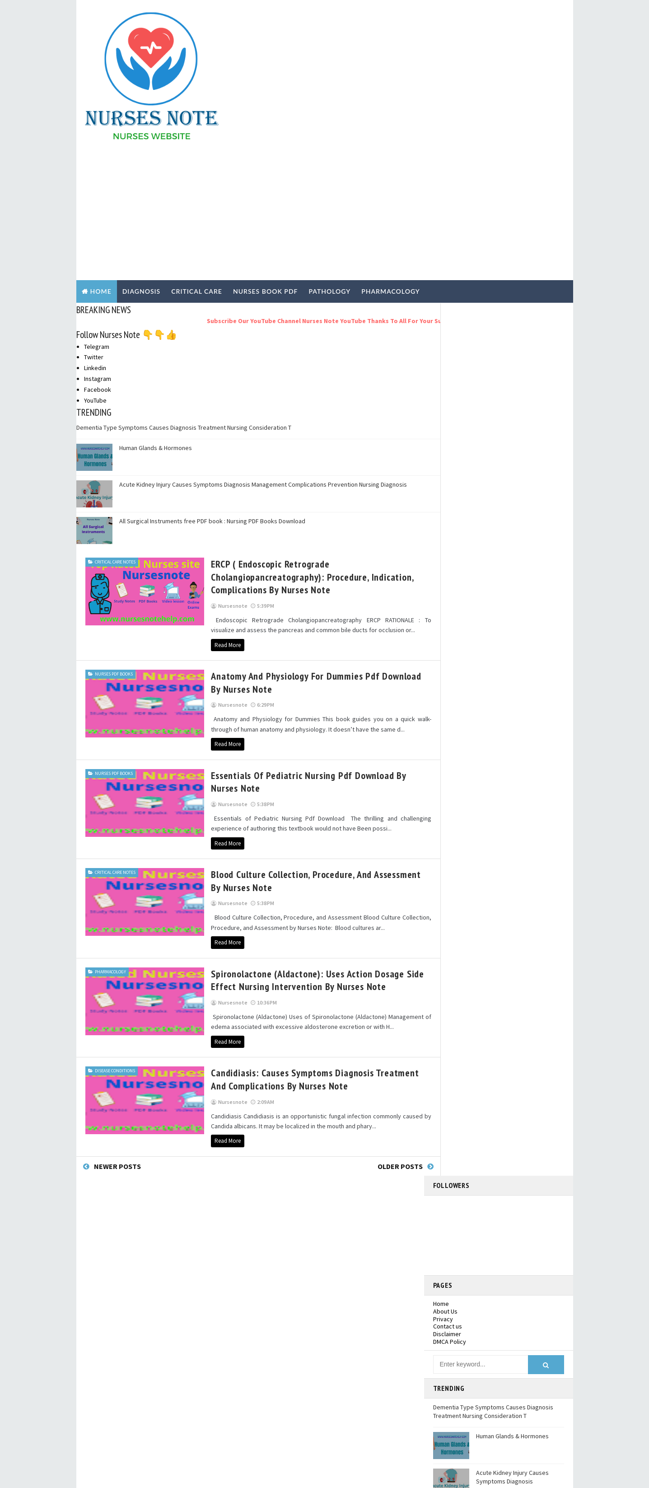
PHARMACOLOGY (390, 162)
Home (101, 162)
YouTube (95, 271)
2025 (450, 639)
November (465, 685)
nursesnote (500, 575)
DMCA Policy (449, 339)
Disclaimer (447, 332)
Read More (199, 515)
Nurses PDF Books (114, 544)
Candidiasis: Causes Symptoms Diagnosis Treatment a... (504, 782)
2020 (450, 886)
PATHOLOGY (329, 162)
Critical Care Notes (115, 432)
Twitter (93, 227)
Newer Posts (117, 1036)
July (456, 822)
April (457, 850)
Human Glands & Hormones (155, 318)
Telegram (96, 217)
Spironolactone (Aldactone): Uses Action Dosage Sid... (502, 765)
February (463, 868)
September (466, 804)
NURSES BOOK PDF (265, 162)
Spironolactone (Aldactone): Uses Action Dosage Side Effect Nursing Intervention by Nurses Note (289, 851)
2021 (450, 667)
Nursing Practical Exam (132, 1374)
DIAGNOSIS (141, 162)
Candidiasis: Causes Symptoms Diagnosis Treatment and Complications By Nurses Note (295, 949)
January (461, 877)
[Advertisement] (404, 73)
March (459, 859)
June (457, 831)
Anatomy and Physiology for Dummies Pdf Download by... (504, 715)
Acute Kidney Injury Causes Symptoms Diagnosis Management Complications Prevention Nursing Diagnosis (263, 355)
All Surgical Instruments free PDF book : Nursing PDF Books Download (212, 391)
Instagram (97, 249)
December (465, 676)
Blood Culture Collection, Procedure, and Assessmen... (503, 748)
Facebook (97, 260)
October (462, 795)
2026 (450, 630)
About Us (445, 309)
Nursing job (117, 1356)
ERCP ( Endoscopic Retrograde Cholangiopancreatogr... (490, 698)
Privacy (443, 316)
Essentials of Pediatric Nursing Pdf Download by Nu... (495, 732)
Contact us (447, 324)
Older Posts (383, 1036)
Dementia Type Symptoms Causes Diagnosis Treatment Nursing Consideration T (183, 298)
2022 (450, 657)
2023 (450, 648)
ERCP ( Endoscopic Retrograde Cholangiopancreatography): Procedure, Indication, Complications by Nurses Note (283, 447)
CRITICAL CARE (196, 162)
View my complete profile (508, 587)
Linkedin (95, 238)
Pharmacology (110, 842)
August (460, 813)
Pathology (115, 1392)
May (456, 841)
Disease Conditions (115, 941)
